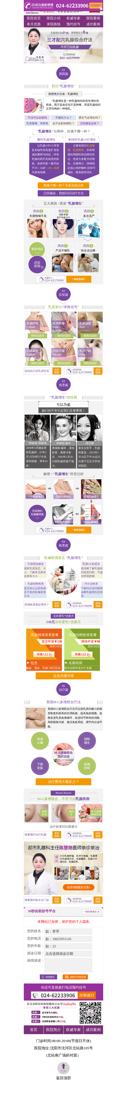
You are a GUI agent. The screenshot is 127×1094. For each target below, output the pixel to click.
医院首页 (34, 18)
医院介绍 (54, 18)
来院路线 (54, 24)
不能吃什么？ (63, 117)
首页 (33, 1030)
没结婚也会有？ (89, 123)
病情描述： (36, 960)
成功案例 (93, 24)
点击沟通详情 (63, 676)
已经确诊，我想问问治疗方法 (63, 193)
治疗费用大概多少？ (63, 782)
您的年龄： (36, 946)
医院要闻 (93, 18)
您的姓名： (36, 931)
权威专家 (73, 18)
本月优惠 (34, 24)
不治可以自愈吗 (37, 117)
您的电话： (36, 938)
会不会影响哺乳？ (63, 123)
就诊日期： (36, 953)
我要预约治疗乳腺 (35, 834)
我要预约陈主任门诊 (37, 900)
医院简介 (53, 1030)
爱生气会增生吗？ (90, 117)
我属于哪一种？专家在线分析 (63, 185)
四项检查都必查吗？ (37, 604)
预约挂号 (73, 24)
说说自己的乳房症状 (37, 370)
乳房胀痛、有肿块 (37, 123)
